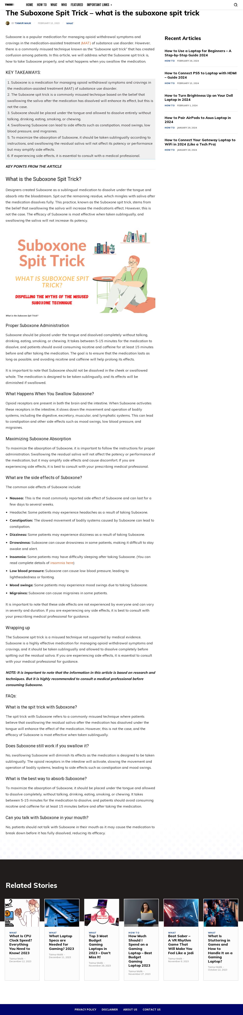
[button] (235, 4)
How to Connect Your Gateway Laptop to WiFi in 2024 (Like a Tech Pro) (200, 142)
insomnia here (61, 563)
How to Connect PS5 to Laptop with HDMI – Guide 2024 (201, 75)
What (69, 23)
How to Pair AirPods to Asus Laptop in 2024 (198, 119)
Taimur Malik (23, 23)
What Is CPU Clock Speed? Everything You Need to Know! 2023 (20, 944)
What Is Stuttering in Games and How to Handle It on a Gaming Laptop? (220, 949)
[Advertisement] (201, 191)
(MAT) (86, 43)
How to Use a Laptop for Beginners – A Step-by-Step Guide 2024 (198, 53)
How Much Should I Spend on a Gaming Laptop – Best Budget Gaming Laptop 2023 (140, 951)
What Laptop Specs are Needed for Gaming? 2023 (61, 942)
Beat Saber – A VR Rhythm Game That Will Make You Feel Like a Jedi (181, 944)
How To (170, 60)
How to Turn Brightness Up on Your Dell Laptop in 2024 (199, 97)
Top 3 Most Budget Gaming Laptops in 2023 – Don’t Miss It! (100, 946)
